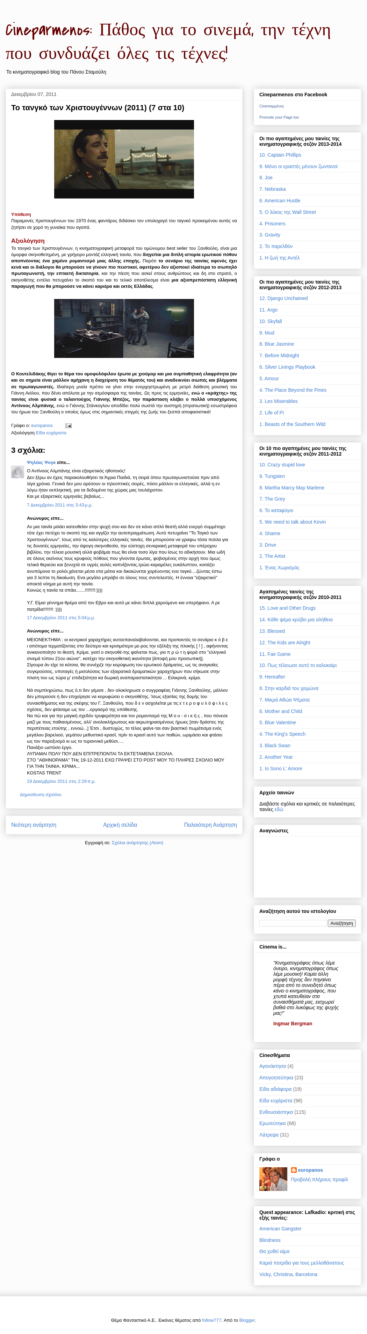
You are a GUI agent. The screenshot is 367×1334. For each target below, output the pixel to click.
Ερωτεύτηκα (272, 1123)
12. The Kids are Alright (284, 642)
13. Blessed (272, 631)
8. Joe (266, 177)
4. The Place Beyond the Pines (292, 390)
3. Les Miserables (278, 401)
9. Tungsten (272, 476)
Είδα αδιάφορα (275, 1089)
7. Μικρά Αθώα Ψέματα (284, 700)
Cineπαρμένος (271, 106)
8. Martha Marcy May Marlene (291, 487)
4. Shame (269, 533)
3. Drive (267, 545)
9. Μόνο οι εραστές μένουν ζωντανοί (298, 166)
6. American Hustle (280, 200)
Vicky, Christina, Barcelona (288, 1274)
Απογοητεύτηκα (276, 1077)
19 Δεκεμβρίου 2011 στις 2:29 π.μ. (61, 781)
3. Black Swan (274, 745)
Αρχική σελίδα (120, 825)
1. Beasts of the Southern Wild (292, 424)
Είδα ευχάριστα (51, 432)
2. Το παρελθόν (276, 246)
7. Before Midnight (279, 355)
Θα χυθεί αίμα (274, 1251)
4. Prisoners (272, 223)
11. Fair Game (274, 654)
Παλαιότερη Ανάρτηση (210, 825)
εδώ (279, 809)
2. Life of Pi (271, 412)
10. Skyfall (270, 321)
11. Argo (268, 310)
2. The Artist (272, 556)
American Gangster (280, 1228)
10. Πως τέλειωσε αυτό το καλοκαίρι (298, 665)
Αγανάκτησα (272, 1066)
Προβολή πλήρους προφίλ (319, 1179)
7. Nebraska (272, 189)
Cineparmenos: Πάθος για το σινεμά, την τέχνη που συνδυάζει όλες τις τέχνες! (168, 42)
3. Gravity (269, 235)
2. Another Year (276, 757)
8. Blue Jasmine (276, 344)
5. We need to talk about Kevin (292, 522)
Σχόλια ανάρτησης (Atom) (137, 842)
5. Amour (269, 378)
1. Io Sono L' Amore (280, 768)
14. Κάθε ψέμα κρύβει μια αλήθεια (296, 619)
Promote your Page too (279, 117)
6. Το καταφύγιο (276, 510)
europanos (310, 1170)
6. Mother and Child (280, 711)
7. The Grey (272, 499)
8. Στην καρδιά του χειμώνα (288, 688)
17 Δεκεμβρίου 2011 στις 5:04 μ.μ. (61, 617)
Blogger (247, 1320)
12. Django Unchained (283, 298)
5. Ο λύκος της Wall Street (287, 212)
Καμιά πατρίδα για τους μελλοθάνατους (301, 1263)
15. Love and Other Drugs (287, 608)
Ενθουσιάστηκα (276, 1112)
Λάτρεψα (269, 1135)
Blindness (270, 1240)
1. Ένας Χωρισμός (279, 567)
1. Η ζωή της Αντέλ (279, 258)
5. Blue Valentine (277, 722)
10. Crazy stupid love (282, 464)
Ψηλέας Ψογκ (41, 462)
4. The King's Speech (282, 734)
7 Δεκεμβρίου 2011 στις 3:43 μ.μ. (60, 505)
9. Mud (266, 333)
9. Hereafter (272, 677)
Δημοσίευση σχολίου (41, 794)
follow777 (211, 1320)
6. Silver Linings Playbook (287, 367)
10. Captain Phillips (280, 155)
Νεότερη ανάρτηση (33, 825)
